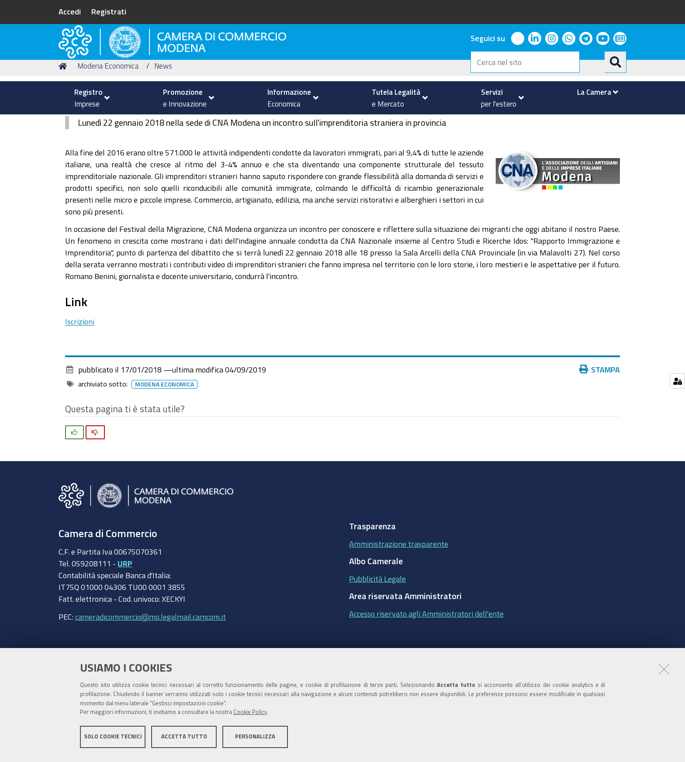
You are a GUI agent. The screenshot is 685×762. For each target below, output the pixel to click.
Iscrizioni (79, 379)
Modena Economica (107, 124)
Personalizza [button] (255, 739)
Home (64, 124)
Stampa (599, 427)
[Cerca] (615, 62)
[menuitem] (88, 97)
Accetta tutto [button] (184, 739)
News (163, 124)
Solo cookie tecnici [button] (113, 739)
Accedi (70, 11)
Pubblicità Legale (377, 636)
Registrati (108, 11)
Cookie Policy (250, 715)
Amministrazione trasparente (398, 601)
